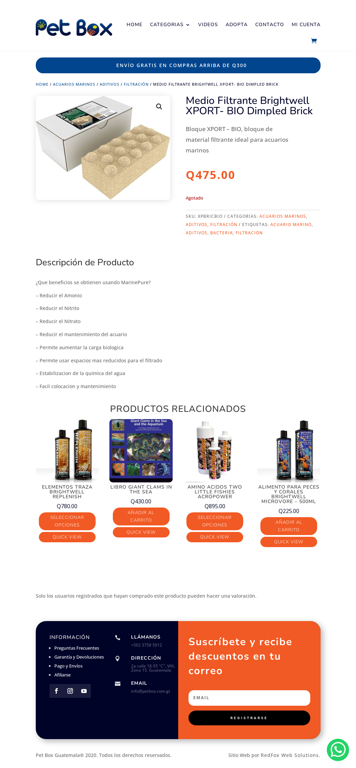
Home (134, 24)
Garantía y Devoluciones (79, 657)
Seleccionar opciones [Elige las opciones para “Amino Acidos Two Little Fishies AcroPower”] (215, 521)
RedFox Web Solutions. (291, 755)
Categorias (167, 24)
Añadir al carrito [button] (141, 516)
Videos (208, 24)
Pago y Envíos (68, 666)
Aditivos (109, 84)
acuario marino (291, 224)
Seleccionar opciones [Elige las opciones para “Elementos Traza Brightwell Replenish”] (67, 521)
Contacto (269, 24)
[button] (159, 106)
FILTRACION (249, 233)
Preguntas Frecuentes (76, 648)
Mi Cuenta (306, 24)
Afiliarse (62, 675)
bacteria (221, 233)
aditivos (196, 233)
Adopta (237, 24)
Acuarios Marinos (74, 84)
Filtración (136, 84)
